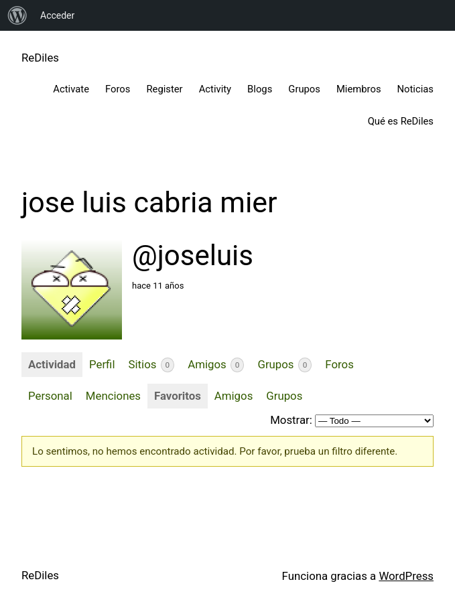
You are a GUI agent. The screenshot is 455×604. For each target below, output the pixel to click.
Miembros (358, 89)
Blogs (259, 89)
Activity (215, 89)
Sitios (152, 365)
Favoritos (177, 395)
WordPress (406, 576)
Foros (117, 89)
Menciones (113, 395)
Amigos (216, 365)
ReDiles (40, 57)
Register (164, 89)
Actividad (52, 364)
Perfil (102, 364)
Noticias (415, 89)
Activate (71, 89)
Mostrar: (291, 420)
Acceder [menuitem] (57, 15)
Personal (50, 395)
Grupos (304, 89)
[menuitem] (17, 15)
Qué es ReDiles (401, 121)
